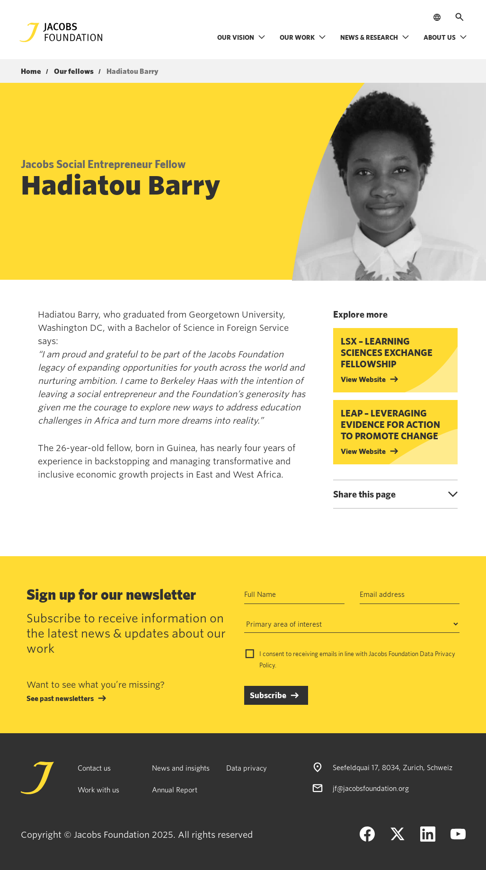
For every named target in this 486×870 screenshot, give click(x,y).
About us (445, 37)
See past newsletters (60, 698)
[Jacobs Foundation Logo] (61, 32)
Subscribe (268, 695)
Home (31, 71)
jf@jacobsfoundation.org (371, 788)
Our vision (241, 37)
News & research (374, 37)
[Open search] (459, 17)
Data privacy (246, 767)
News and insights (181, 767)
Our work (303, 37)
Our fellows (74, 71)
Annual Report (174, 789)
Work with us (98, 789)
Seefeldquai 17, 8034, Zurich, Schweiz (392, 767)
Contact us (94, 767)
